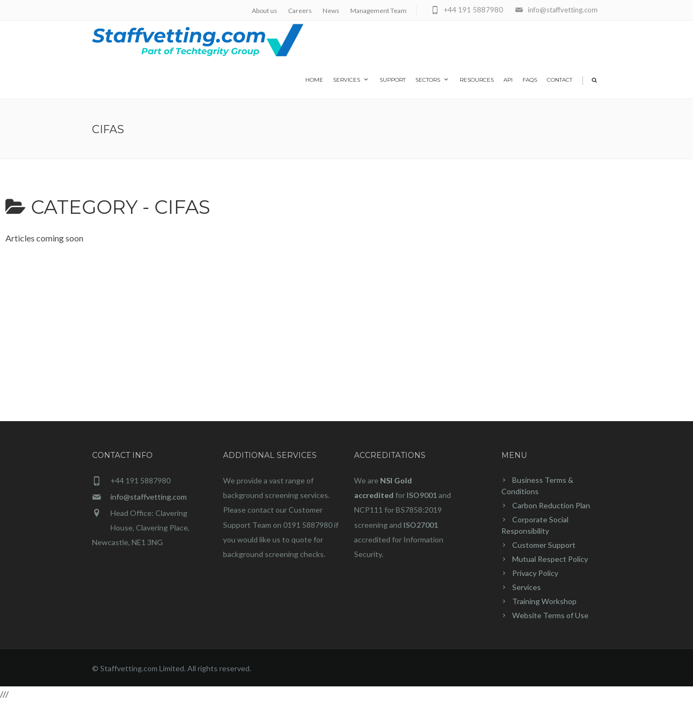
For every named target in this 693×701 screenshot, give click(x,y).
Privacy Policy (535, 573)
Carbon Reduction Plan (551, 505)
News (331, 10)
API (508, 79)
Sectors (432, 79)
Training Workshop (544, 601)
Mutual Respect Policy (550, 559)
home (314, 79)
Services (351, 79)
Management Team (378, 10)
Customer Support (544, 544)
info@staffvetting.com (148, 496)
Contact (559, 79)
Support (393, 79)
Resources (477, 79)
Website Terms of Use (550, 615)
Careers (300, 10)
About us (264, 10)
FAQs (529, 79)
